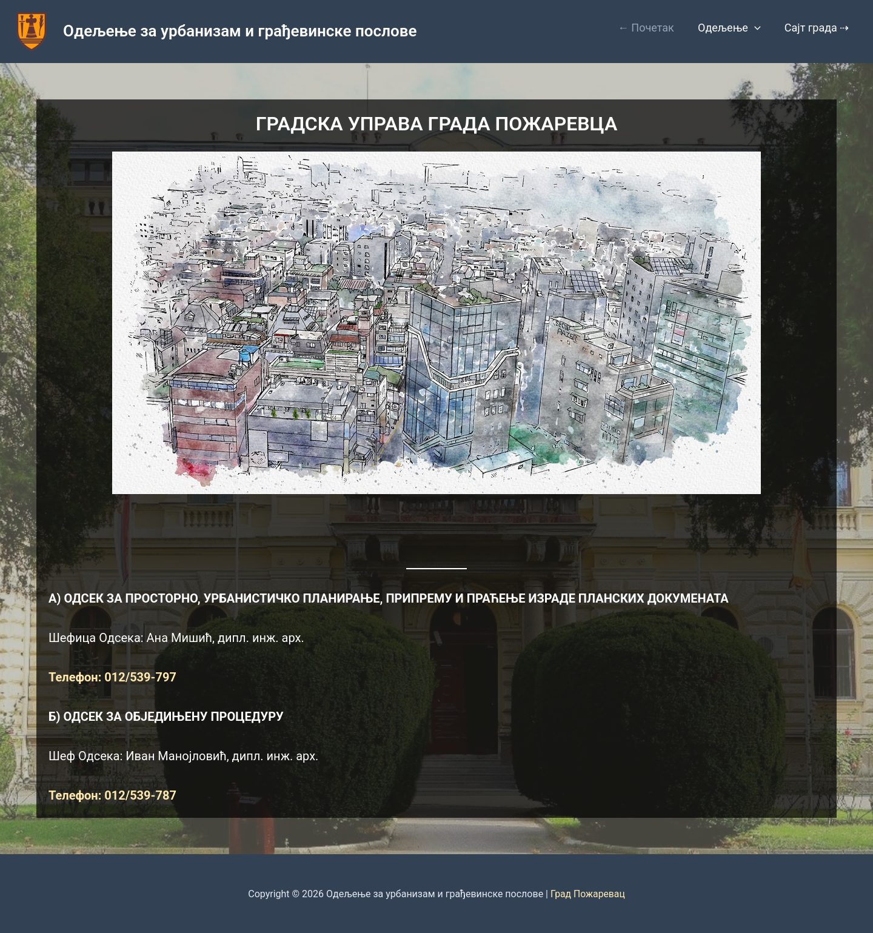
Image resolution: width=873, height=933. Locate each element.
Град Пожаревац (588, 894)
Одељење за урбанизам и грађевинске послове (239, 31)
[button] (757, 28)
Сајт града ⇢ (817, 27)
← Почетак (651, 27)
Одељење (732, 28)
